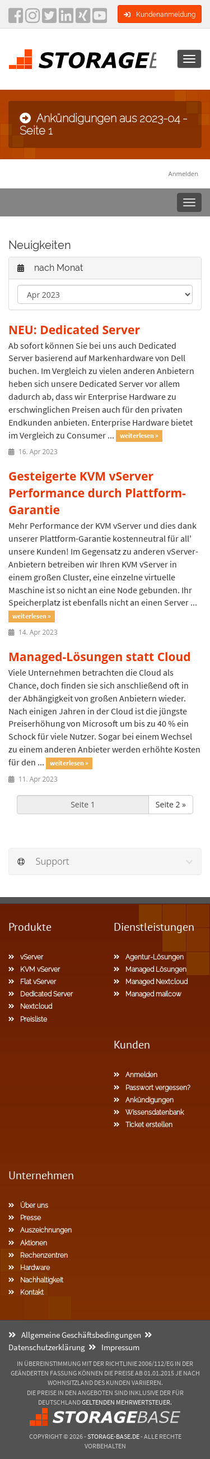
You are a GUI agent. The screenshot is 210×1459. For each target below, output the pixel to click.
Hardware (29, 1268)
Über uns (28, 1205)
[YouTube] (99, 19)
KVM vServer (34, 969)
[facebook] (15, 19)
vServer (25, 957)
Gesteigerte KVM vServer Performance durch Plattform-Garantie (97, 493)
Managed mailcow (147, 994)
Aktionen (27, 1243)
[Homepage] (82, 59)
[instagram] (32, 19)
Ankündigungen (144, 1100)
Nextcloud (30, 1006)
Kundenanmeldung (159, 15)
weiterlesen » (139, 436)
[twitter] (49, 19)
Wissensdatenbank (149, 1112)
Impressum (113, 1347)
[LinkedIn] (66, 19)
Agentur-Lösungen (149, 957)
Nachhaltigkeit (35, 1280)
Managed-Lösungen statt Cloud (99, 656)
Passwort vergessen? (152, 1088)
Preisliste (27, 1019)
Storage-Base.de (113, 1436)
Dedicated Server (40, 994)
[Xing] (83, 19)
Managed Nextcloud (151, 982)
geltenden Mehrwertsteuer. (127, 1402)
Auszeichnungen (40, 1230)
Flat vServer (32, 982)
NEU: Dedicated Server (74, 330)
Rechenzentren (38, 1255)
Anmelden (183, 173)
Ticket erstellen (143, 1125)
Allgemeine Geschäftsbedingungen (74, 1334)
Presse (24, 1218)
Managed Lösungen (150, 969)
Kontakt (26, 1292)
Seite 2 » (171, 804)
